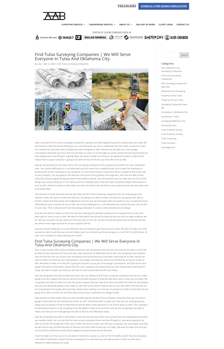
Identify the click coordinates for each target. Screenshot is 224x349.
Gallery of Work (145, 14)
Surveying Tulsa (168, 115)
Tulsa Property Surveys (172, 124)
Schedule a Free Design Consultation (164, 6)
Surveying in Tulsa (170, 106)
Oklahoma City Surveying (173, 81)
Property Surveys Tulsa (172, 89)
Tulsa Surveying (168, 128)
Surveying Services (72, 14)
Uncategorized (168, 137)
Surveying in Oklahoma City (174, 102)
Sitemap (84, 345)
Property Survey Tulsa (171, 85)
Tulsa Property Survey (171, 119)
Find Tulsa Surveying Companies (72, 53)
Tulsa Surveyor (168, 132)
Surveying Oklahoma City (173, 110)
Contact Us (182, 14)
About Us (124, 14)
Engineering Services (101, 14)
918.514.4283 (127, 5)
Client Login (166, 14)
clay (39, 53)
